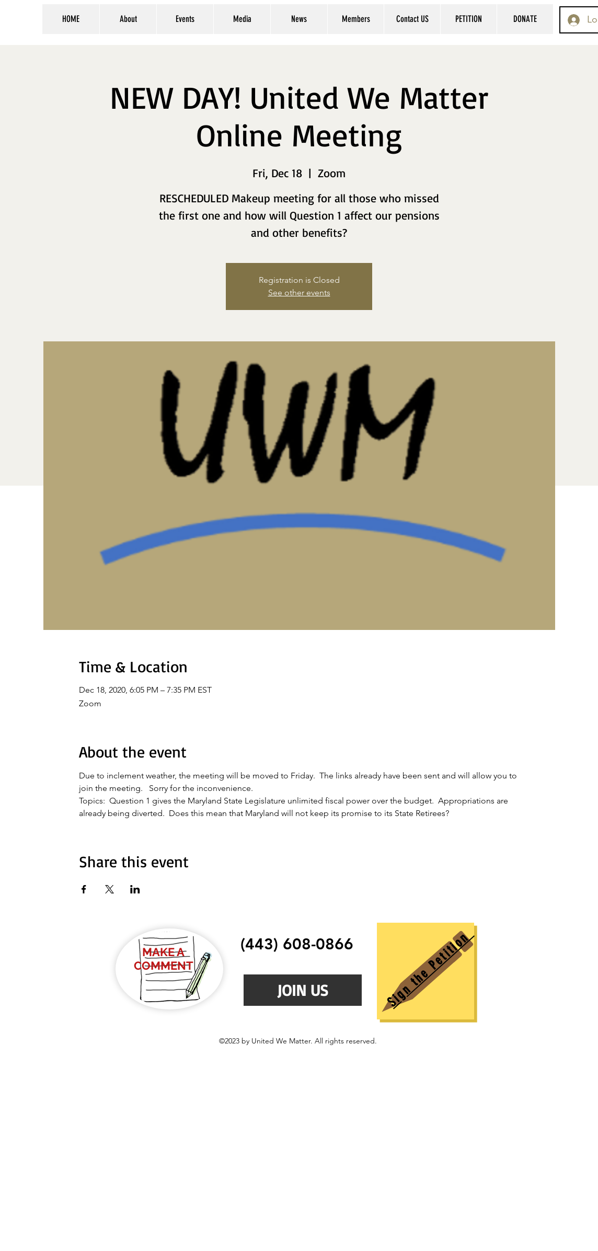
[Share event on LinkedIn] (135, 889)
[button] (127, 19)
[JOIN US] (303, 990)
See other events (299, 292)
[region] (425, 971)
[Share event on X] (109, 889)
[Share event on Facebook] (84, 889)
